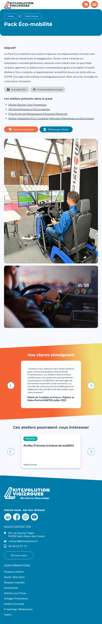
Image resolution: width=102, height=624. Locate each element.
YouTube (34, 516)
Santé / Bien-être (14, 577)
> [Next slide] (91, 385)
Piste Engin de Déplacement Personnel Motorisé (37, 113)
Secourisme (11, 587)
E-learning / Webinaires (18, 609)
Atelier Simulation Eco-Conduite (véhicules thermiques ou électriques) (51, 118)
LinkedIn (7, 516)
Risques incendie (14, 582)
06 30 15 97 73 (17, 546)
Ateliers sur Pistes (15, 593)
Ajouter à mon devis (23, 129)
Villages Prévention (16, 598)
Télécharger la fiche (58, 129)
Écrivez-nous (19, 555)
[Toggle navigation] (94, 4)
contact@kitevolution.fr (23, 541)
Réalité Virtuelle (31, 16)
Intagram (25, 516)
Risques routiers (14, 571)
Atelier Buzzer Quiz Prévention (27, 104)
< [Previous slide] (11, 385)
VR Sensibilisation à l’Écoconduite (29, 109)
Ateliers (11, 16)
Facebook (16, 516)
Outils (8, 614)
